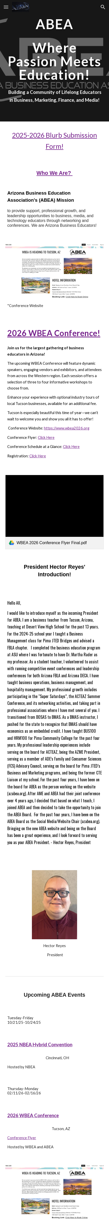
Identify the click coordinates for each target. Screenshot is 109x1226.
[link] (54, 512)
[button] (6, 7)
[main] (54, 49)
